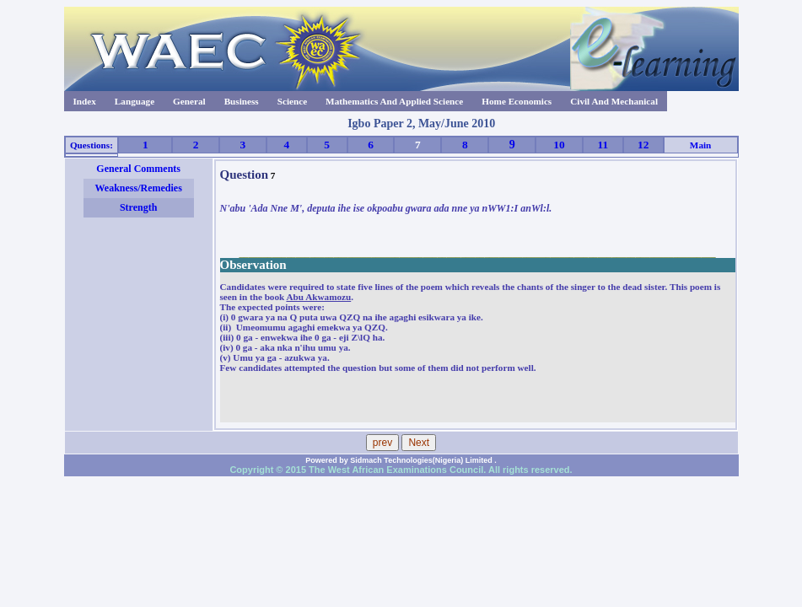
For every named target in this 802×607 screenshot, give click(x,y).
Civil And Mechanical (614, 101)
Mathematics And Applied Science (394, 101)
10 (558, 144)
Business (241, 101)
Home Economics (517, 101)
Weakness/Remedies (137, 188)
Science (292, 101)
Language (134, 101)
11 (603, 144)
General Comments (138, 169)
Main (700, 145)
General (189, 101)
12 (643, 144)
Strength (138, 207)
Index (84, 101)
